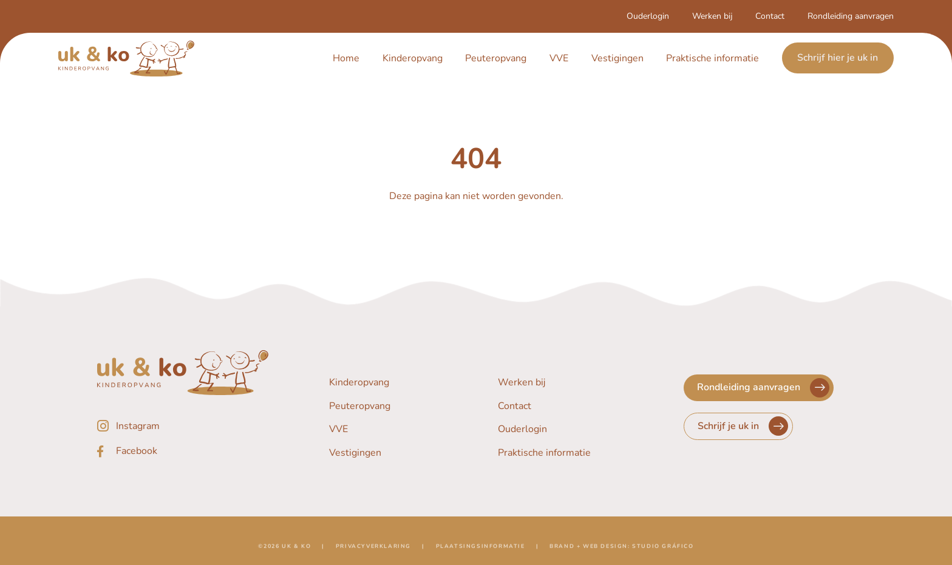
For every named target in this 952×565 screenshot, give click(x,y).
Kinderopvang (412, 58)
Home (346, 58)
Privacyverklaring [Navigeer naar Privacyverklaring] (373, 549)
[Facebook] (182, 451)
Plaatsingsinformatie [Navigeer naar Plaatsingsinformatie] (480, 549)
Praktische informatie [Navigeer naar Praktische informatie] (544, 453)
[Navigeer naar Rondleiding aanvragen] (759, 387)
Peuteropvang (495, 58)
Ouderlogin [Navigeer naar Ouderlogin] (522, 429)
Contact (769, 16)
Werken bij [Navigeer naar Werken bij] (521, 382)
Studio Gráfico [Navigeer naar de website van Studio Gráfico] (662, 549)
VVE (558, 58)
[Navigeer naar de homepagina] (126, 58)
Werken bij (712, 16)
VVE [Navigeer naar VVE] (338, 429)
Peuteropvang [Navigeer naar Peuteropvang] (359, 406)
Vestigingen (617, 58)
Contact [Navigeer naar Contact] (514, 406)
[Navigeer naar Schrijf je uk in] (738, 427)
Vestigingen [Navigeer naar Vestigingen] (355, 453)
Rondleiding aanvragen (850, 16)
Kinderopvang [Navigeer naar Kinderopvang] (359, 382)
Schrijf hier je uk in (837, 58)
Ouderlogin (648, 16)
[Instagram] (182, 426)
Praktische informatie (712, 58)
